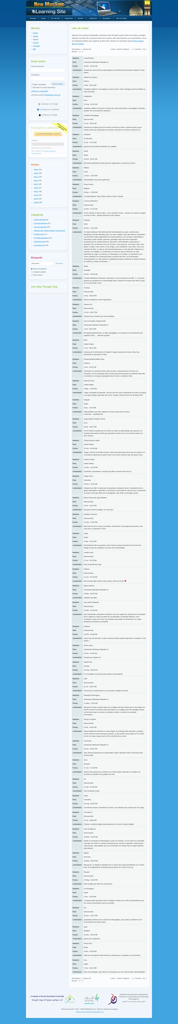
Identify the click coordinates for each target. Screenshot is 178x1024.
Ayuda (43, 18)
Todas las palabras (39, 269)
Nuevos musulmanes (49, 9)
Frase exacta (36, 275)
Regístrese (69, 18)
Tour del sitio (55, 18)
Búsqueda (107, 18)
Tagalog (35, 36)
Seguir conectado (38, 84)
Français (36, 43)
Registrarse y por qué (52, 95)
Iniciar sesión (58, 84)
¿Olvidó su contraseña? (39, 91)
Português (36, 46)
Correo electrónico (37, 66)
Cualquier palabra (38, 272)
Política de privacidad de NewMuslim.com (90, 1012)
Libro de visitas (121, 18)
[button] (32, 170)
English (35, 33)
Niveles (81, 18)
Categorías (94, 18)
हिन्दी (34, 49)
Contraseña (35, 75)
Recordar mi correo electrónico (43, 87)
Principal (33, 18)
